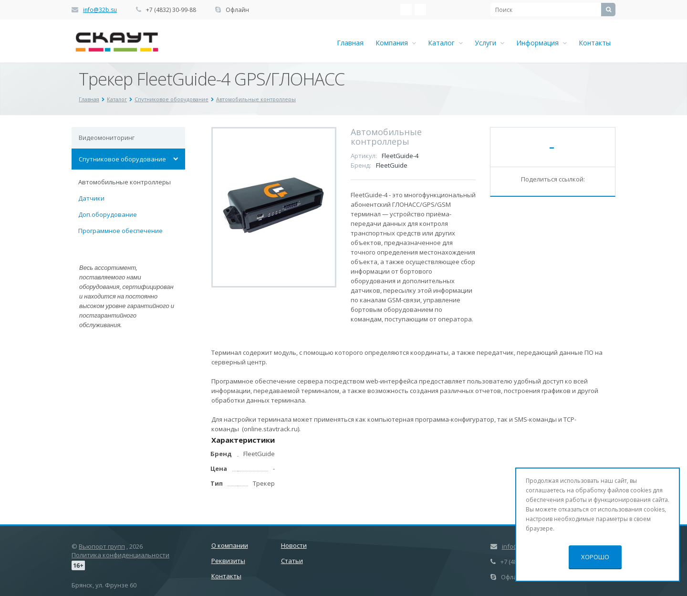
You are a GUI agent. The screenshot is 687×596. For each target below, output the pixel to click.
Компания (395, 42)
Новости (294, 545)
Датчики (91, 198)
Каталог (445, 42)
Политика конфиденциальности (120, 555)
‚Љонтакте (406, 9)
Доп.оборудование (107, 214)
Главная (350, 42)
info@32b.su (100, 10)
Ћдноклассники (420, 9)
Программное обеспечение (120, 230)
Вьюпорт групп (102, 546)
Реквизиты (228, 560)
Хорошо (595, 557)
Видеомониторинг (107, 137)
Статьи (292, 560)
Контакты (595, 42)
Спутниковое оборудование (122, 159)
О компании (229, 545)
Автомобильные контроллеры (124, 182)
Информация (541, 42)
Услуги (489, 42)
